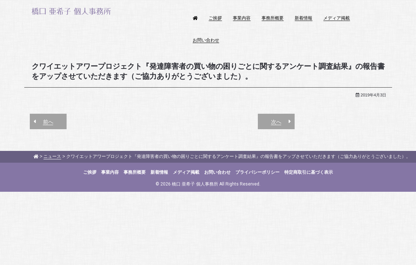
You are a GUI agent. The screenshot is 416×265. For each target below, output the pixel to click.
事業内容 (241, 18)
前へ (48, 122)
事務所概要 (273, 18)
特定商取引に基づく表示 (308, 172)
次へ (276, 122)
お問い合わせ (206, 40)
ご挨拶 (215, 18)
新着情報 (303, 18)
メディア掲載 (336, 18)
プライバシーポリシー (257, 172)
